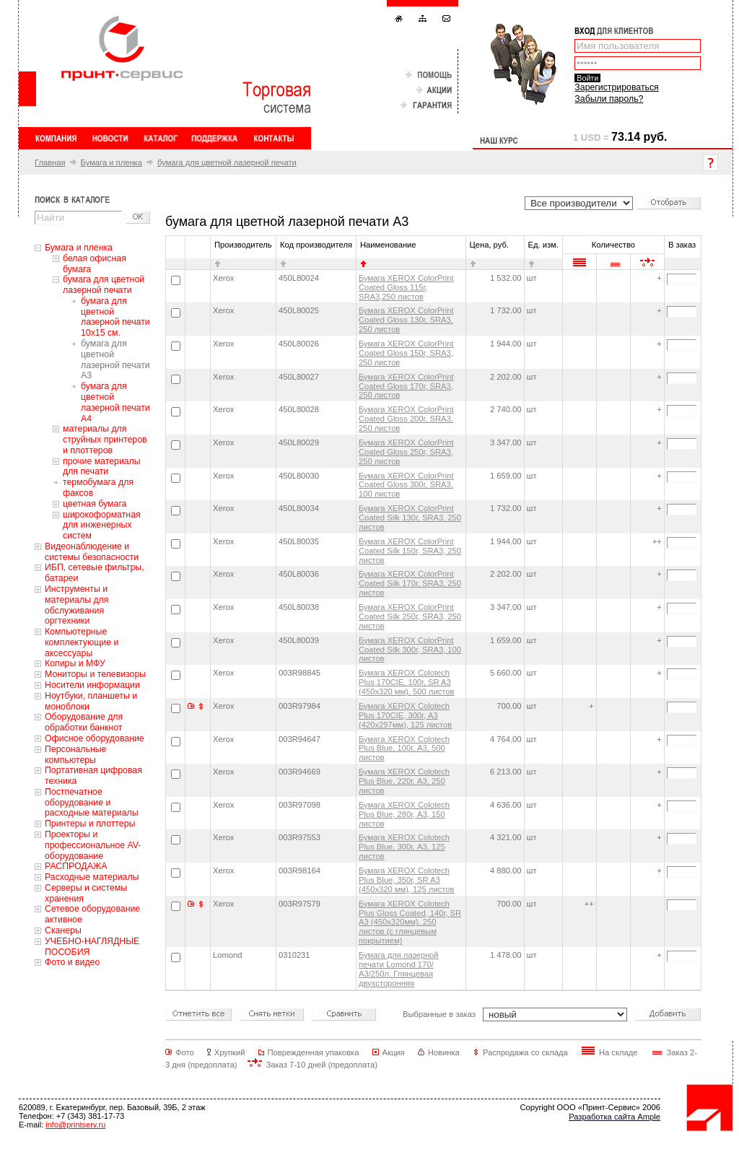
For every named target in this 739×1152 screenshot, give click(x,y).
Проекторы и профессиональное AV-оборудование (93, 845)
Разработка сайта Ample (614, 1116)
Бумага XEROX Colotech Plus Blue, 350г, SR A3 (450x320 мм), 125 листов (406, 880)
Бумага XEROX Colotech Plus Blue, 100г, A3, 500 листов (404, 748)
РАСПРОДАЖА (76, 866)
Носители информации (92, 685)
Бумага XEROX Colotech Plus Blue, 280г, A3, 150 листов (404, 814)
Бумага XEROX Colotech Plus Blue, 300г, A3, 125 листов (404, 846)
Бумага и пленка (111, 162)
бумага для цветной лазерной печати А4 (115, 402)
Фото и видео (72, 962)
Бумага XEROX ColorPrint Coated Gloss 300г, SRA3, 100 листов (406, 485)
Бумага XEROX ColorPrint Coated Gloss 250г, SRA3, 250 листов (406, 452)
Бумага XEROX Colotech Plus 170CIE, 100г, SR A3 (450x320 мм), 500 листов (406, 682)
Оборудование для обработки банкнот (84, 722)
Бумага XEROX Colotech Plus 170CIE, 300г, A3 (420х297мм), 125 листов (405, 715)
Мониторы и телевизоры (95, 674)
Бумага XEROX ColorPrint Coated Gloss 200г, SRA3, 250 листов (406, 418)
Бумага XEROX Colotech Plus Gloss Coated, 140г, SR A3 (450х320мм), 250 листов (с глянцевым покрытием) (410, 922)
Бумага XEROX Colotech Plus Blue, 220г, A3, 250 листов (404, 781)
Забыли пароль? (608, 99)
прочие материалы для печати (102, 466)
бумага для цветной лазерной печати (227, 162)
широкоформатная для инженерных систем (102, 525)
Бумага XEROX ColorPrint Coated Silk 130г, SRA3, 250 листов (410, 517)
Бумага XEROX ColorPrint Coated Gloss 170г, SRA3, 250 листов (406, 386)
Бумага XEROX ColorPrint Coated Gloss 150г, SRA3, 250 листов (406, 353)
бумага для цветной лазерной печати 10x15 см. (115, 317)
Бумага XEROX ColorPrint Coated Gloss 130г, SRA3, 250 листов (406, 319)
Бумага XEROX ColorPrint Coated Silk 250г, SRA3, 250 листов (410, 616)
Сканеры (63, 930)
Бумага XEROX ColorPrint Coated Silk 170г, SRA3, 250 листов (410, 583)
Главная (50, 162)
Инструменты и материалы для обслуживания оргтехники (76, 605)
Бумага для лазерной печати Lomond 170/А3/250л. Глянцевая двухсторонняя (399, 969)
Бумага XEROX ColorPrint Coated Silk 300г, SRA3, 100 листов (410, 649)
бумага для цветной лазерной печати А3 (115, 359)
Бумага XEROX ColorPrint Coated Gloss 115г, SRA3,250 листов (406, 287)
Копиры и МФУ (75, 663)
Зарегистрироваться (616, 87)
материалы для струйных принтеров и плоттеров (105, 439)
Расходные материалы (92, 877)
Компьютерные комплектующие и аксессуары (81, 642)
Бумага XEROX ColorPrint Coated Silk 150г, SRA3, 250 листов (410, 550)
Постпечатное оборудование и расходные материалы (92, 803)
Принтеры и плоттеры (90, 824)
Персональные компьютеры (75, 754)
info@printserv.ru (75, 1124)
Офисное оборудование (94, 738)
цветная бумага (94, 504)
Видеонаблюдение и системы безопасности (92, 551)
